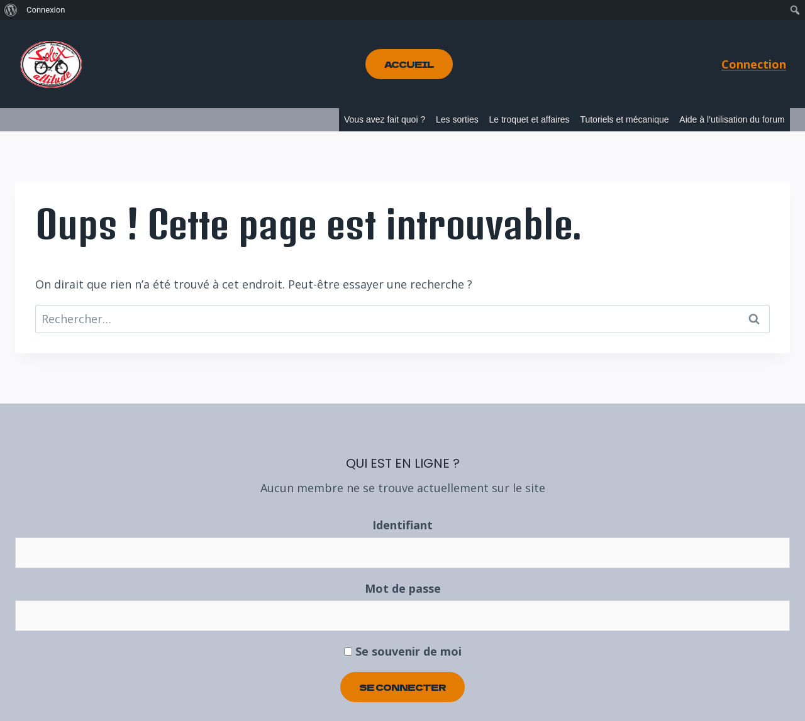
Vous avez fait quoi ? (384, 119)
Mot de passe (403, 588)
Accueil (409, 64)
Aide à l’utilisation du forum (731, 119)
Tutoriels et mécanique (624, 119)
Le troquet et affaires (529, 119)
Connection (753, 64)
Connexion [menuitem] (45, 9)
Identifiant (402, 524)
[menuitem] (11, 10)
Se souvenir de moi (403, 651)
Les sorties (457, 119)
